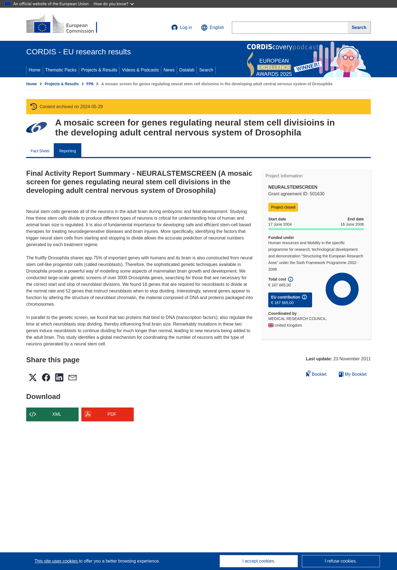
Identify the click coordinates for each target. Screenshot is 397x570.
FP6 (90, 84)
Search (206, 70)
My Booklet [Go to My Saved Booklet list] (353, 374)
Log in (181, 27)
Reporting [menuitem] (67, 151)
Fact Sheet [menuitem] (40, 151)
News (169, 70)
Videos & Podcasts (140, 70)
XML (56, 414)
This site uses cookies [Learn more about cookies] (56, 561)
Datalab (186, 70)
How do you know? (114, 3)
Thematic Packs (61, 70)
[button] (213, 27)
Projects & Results (99, 70)
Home (35, 70)
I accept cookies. (258, 561)
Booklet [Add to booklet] (316, 373)
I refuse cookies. (341, 561)
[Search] (359, 28)
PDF (112, 414)
